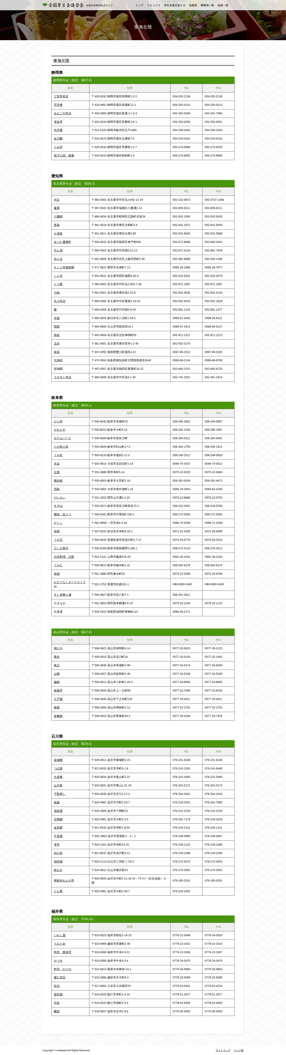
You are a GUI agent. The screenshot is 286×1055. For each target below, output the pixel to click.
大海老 (58, 360)
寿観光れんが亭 (64, 880)
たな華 (58, 891)
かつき (58, 960)
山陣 (57, 673)
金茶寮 (58, 827)
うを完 (58, 539)
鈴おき (58, 870)
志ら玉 (58, 259)
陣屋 (57, 707)
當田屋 (58, 994)
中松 (57, 1003)
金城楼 (58, 760)
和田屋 (58, 861)
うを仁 (58, 565)
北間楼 (58, 819)
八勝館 (58, 216)
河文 (57, 199)
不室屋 (58, 836)
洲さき (58, 648)
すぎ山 (58, 506)
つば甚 (58, 768)
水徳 (57, 318)
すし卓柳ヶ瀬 (62, 594)
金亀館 (58, 716)
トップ (139, 5)
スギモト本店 (62, 377)
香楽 (57, 225)
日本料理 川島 (64, 556)
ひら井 (58, 421)
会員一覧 (223, 5)
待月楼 (58, 130)
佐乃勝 (58, 138)
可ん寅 (58, 250)
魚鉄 (57, 335)
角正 (57, 665)
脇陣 (57, 682)
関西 (57, 326)
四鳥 (57, 489)
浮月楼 (58, 105)
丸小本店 (59, 301)
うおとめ (59, 943)
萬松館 (58, 480)
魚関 (57, 531)
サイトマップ (223, 1050)
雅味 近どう (62, 514)
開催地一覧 (207, 5)
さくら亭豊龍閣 (64, 267)
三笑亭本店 (61, 96)
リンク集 (239, 1050)
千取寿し (59, 794)
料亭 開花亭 (62, 952)
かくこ (58, 522)
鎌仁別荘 (59, 977)
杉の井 (58, 853)
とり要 (58, 284)
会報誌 (193, 5)
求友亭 (58, 121)
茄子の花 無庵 (64, 155)
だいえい (59, 497)
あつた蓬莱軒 (62, 242)
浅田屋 (58, 811)
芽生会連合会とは (174, 5)
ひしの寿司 (61, 548)
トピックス (153, 5)
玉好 (57, 343)
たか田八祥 (61, 446)
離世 (57, 1011)
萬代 (57, 656)
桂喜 (57, 352)
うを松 (58, 455)
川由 (57, 292)
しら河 (58, 276)
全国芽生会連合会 (66, 5)
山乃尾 (58, 785)
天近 (57, 463)
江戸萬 (58, 699)
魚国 (57, 573)
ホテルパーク (62, 438)
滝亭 (57, 844)
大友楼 (58, 777)
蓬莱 (57, 208)
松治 (57, 986)
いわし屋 (59, 935)
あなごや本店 (62, 113)
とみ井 (58, 147)
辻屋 (57, 472)
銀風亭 (58, 690)
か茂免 (58, 233)
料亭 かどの (62, 969)
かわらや (59, 429)
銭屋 (57, 802)
